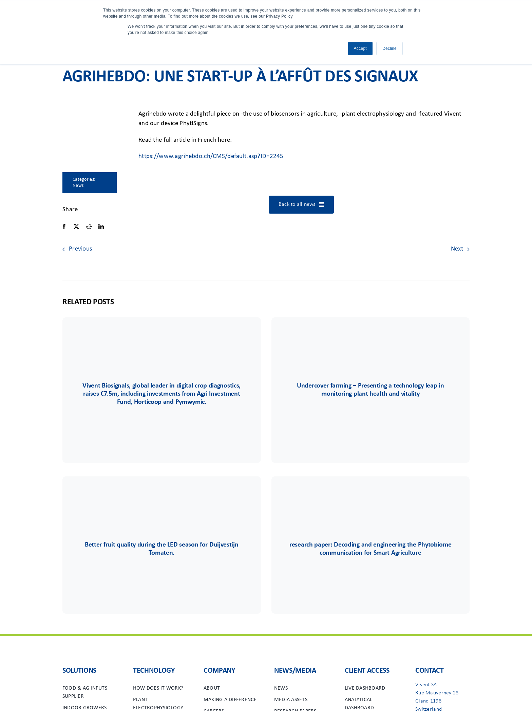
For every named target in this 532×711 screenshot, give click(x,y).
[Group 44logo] (370, 337)
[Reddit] (89, 226)
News (78, 185)
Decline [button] (389, 48)
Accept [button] (360, 48)
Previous (80, 249)
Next (457, 249)
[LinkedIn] (101, 226)
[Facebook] (64, 226)
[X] (76, 226)
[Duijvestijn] (161, 496)
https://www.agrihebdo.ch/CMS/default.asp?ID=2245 (211, 156)
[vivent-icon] (161, 337)
